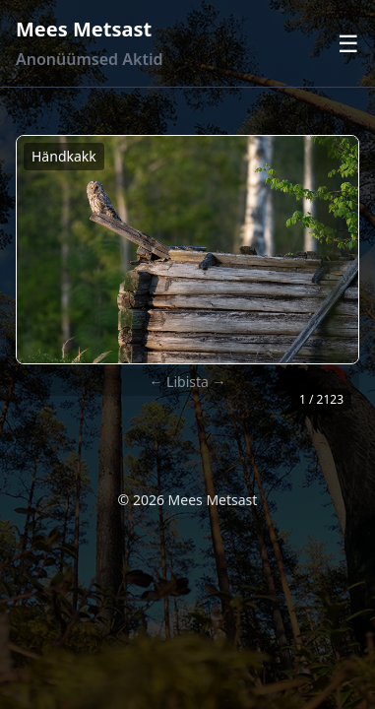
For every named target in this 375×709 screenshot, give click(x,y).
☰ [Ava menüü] (348, 43)
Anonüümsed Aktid (89, 59)
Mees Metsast (84, 29)
